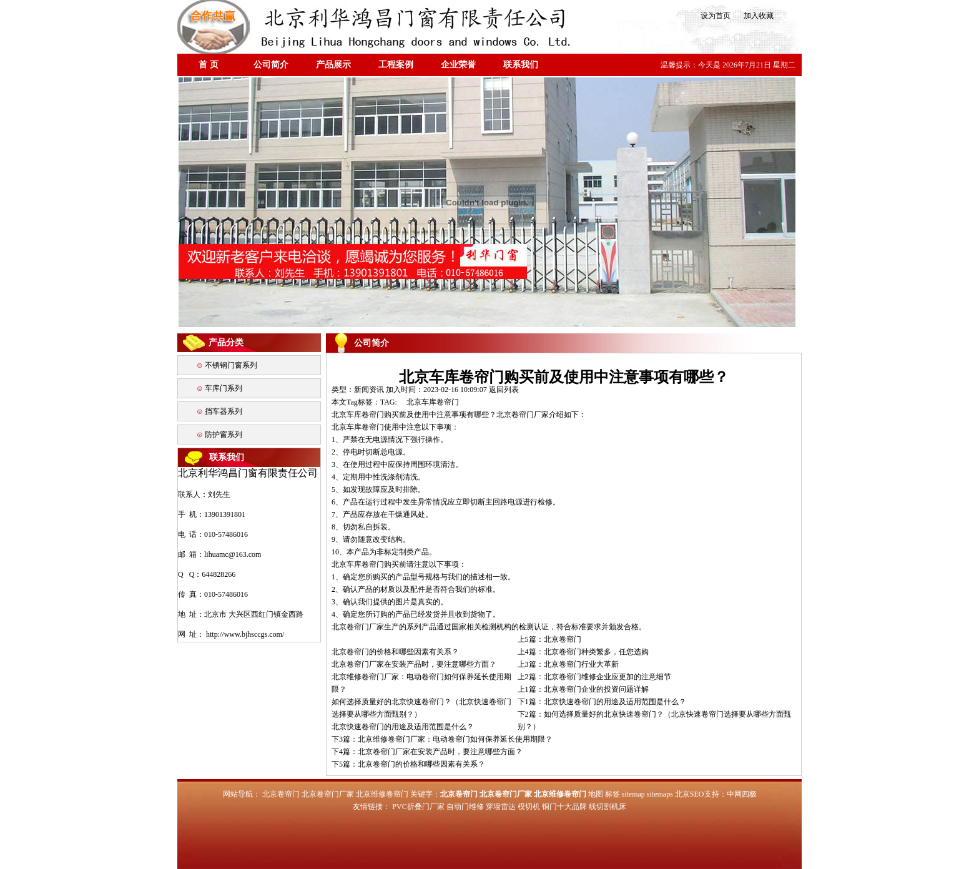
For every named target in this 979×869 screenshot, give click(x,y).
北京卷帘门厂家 (522, 414)
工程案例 (395, 64)
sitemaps (660, 794)
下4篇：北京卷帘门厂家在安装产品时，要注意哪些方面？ (427, 751)
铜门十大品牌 (564, 806)
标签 (612, 794)
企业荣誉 (458, 64)
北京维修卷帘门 (382, 794)
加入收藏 (755, 15)
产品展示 (333, 64)
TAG (387, 402)
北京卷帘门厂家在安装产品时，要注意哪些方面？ (414, 664)
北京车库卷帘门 (432, 402)
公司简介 (270, 64)
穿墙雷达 (501, 806)
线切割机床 (607, 806)
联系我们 (520, 64)
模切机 (529, 806)
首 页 (209, 64)
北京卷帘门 (281, 794)
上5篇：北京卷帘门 (549, 639)
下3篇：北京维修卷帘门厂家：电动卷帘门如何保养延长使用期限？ (442, 739)
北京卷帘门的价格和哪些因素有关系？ (395, 651)
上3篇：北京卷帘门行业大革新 (568, 664)
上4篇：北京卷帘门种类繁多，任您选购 (583, 651)
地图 (595, 794)
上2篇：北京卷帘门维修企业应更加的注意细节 (594, 676)
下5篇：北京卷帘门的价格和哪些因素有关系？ (408, 764)
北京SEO (689, 794)
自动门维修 (465, 806)
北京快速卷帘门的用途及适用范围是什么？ (403, 726)
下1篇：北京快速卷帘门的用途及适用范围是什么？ (602, 701)
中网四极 (742, 794)
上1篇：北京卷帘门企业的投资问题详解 (583, 689)
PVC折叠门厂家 (418, 806)
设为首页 (715, 15)
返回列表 (504, 389)
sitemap (633, 794)
